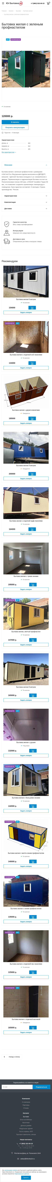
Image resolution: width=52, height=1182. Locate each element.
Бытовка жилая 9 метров (26, 465)
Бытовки (26, 1116)
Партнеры (26, 1105)
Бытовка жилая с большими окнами (26, 798)
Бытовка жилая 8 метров (26, 687)
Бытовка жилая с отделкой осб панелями (26, 355)
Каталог (26, 1113)
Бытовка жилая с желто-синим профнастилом (26, 853)
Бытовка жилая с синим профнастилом (26, 908)
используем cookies (11, 1170)
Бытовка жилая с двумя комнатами (26, 410)
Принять (26, 1177)
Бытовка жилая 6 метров (26, 299)
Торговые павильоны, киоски (26, 1134)
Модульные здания (25, 1128)
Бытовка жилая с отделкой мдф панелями (26, 521)
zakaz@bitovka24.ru (27, 1159)
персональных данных (22, 1174)
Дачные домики (26, 1125)
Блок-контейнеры (26, 1119)
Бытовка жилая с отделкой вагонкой (26, 1019)
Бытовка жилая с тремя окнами (26, 576)
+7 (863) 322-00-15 (37, 3)
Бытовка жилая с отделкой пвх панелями (26, 964)
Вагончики (25, 1122)
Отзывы (26, 1108)
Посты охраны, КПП (26, 1131)
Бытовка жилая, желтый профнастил (25, 632)
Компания (26, 1098)
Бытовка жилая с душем (26, 742)
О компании (26, 1102)
